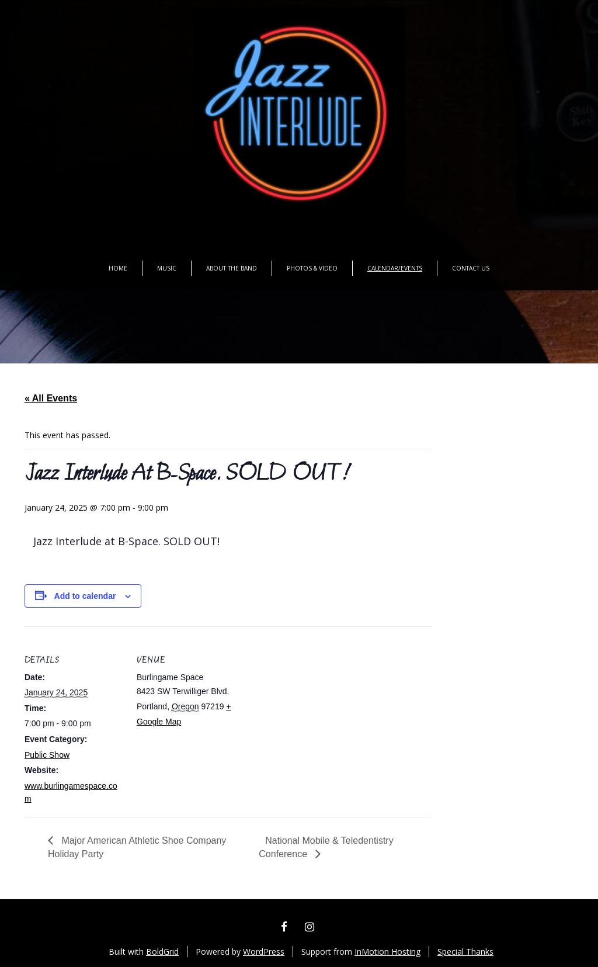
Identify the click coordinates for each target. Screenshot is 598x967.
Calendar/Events (394, 268)
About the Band (231, 268)
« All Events (51, 398)
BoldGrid (162, 951)
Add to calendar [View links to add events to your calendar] (85, 596)
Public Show (47, 755)
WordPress (263, 951)
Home (118, 268)
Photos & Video (312, 268)
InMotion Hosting (387, 951)
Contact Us (470, 268)
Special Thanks (465, 951)
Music (166, 268)
